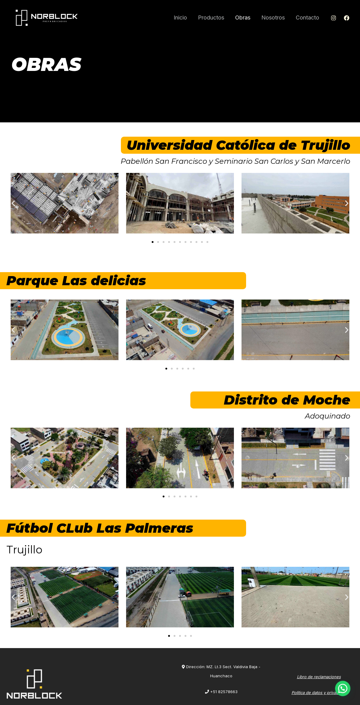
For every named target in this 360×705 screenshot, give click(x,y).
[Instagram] (333, 18)
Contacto (307, 17)
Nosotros (273, 17)
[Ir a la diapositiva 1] (153, 242)
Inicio (180, 17)
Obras (242, 17)
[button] (13, 203)
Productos (211, 17)
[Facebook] (346, 18)
